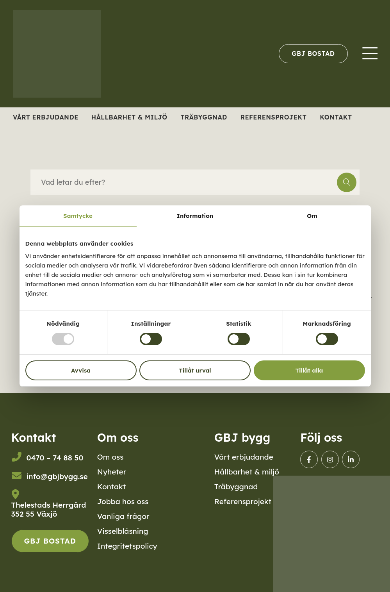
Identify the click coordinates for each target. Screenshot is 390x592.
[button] (346, 182)
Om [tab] (312, 215)
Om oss (110, 457)
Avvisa (81, 370)
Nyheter (111, 471)
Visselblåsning (122, 531)
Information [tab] (195, 215)
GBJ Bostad (313, 53)
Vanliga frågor (123, 516)
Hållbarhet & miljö (129, 117)
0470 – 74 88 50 (55, 457)
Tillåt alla (309, 370)
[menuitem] (313, 53)
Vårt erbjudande (45, 117)
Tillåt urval (195, 370)
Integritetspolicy (127, 546)
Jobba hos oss (123, 501)
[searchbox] (183, 182)
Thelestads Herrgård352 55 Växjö (48, 510)
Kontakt (336, 117)
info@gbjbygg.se (57, 476)
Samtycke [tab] (78, 215)
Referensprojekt (273, 117)
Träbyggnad (203, 117)
